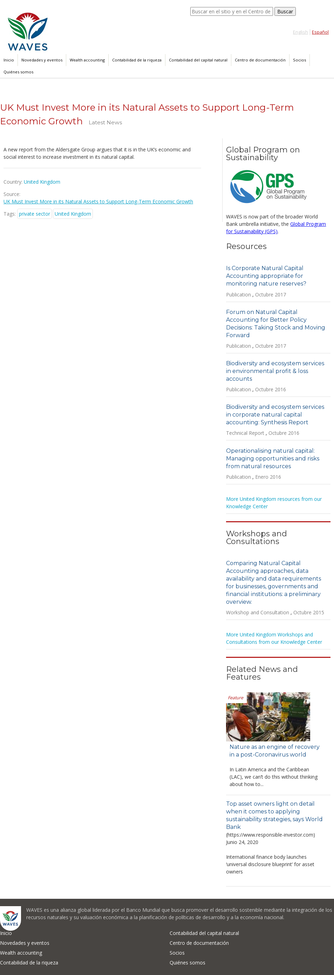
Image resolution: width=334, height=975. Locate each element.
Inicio (9, 60)
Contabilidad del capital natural (198, 60)
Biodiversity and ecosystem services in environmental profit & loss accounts (275, 371)
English (300, 32)
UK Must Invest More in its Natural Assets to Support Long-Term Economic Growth (98, 201)
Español (320, 32)
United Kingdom (73, 213)
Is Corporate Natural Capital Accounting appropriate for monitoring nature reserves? (266, 276)
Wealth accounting (87, 60)
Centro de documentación (260, 60)
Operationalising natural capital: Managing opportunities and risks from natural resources (272, 458)
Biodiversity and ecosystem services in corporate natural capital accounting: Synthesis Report (275, 415)
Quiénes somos (18, 71)
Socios (299, 60)
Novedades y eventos (41, 60)
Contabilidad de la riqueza (137, 60)
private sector (34, 213)
